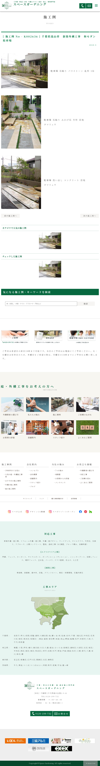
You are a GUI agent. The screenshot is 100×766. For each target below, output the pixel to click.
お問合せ (63, 713)
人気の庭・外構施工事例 (14, 475)
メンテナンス (60, 482)
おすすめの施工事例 (13, 481)
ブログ (32, 486)
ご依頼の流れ (85, 478)
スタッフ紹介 (35, 482)
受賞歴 (57, 474)
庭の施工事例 (10, 489)
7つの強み (59, 470)
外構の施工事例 (11, 485)
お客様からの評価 (62, 478)
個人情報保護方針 (57, 498)
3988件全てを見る (12, 470)
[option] (50, 240)
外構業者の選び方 (87, 470)
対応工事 (83, 474)
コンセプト (34, 470)
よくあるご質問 (86, 482)
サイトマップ (27, 498)
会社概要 (33, 474)
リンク (41, 498)
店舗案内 (33, 478)
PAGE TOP (91, 763)
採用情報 (74, 498)
